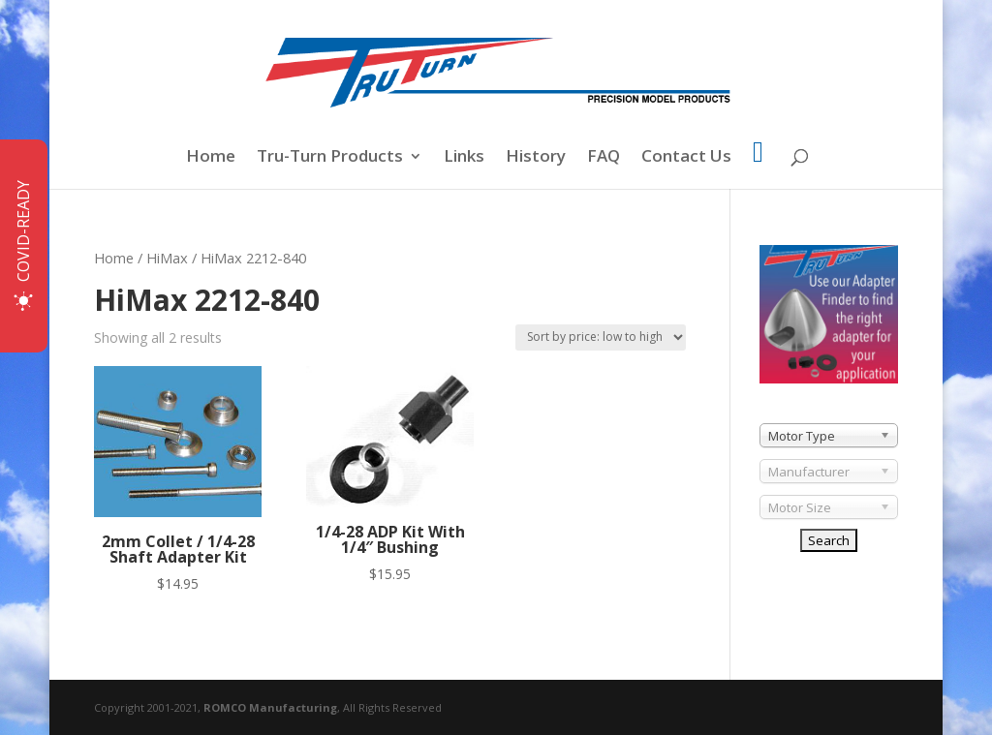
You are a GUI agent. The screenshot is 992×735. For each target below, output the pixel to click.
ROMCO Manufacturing (270, 707)
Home (210, 158)
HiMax (167, 257)
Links (464, 158)
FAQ (603, 158)
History (536, 158)
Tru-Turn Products (330, 158)
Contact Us (686, 158)
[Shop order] (600, 337)
